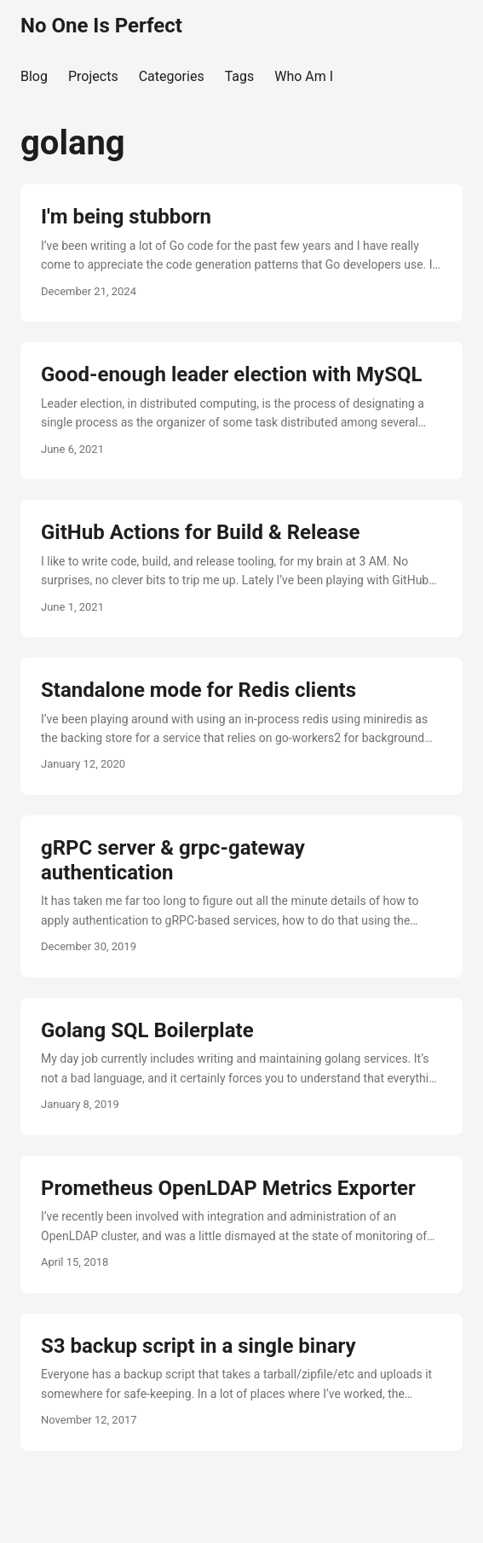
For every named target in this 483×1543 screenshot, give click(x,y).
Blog (34, 76)
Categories (171, 76)
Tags (240, 76)
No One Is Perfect (101, 26)
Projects (93, 76)
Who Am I (303, 76)
